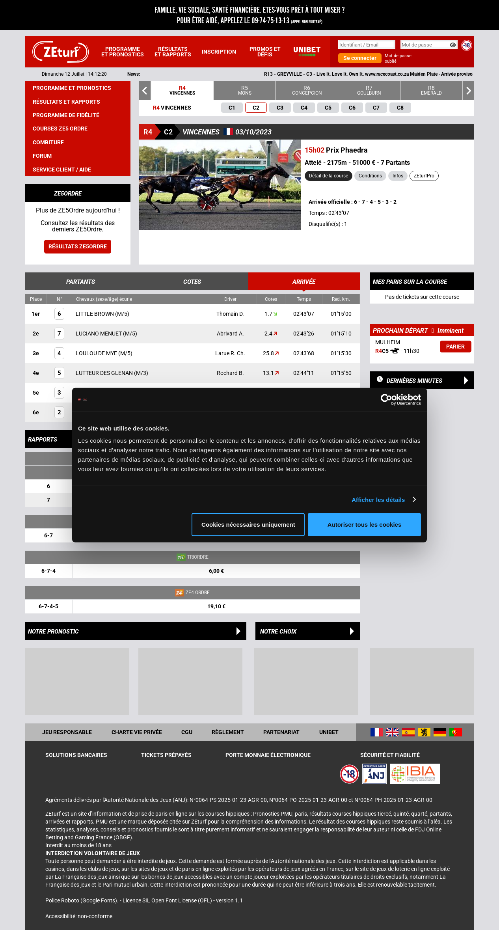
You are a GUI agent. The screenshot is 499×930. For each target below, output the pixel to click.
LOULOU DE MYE (97, 353)
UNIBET (329, 732)
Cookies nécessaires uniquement (248, 524)
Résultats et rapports (173, 52)
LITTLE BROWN (95, 314)
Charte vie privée (137, 732)
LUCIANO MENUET (99, 333)
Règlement (228, 732)
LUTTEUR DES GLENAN (105, 373)
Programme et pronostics (122, 52)
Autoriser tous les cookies (365, 524)
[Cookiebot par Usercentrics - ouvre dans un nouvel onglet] (386, 399)
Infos (398, 176)
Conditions (370, 176)
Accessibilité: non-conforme (78, 916)
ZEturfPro (424, 176)
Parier (455, 346)
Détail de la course (328, 176)
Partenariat (281, 732)
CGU (186, 732)
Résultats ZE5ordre (77, 246)
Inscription (219, 51)
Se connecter (359, 58)
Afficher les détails (378, 499)
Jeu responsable (67, 732)
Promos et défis (265, 52)
